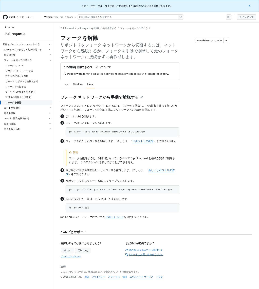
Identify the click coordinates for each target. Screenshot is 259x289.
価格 (124, 276)
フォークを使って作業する (134, 28)
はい (68, 250)
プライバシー (99, 276)
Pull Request (67, 28)
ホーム (9, 27)
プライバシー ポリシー (70, 256)
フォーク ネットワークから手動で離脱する (101, 97)
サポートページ (114, 217)
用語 (86, 276)
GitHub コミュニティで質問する (143, 249)
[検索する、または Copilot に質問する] (130, 17)
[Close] (249, 5)
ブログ (159, 276)
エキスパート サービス (141, 276)
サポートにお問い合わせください (144, 254)
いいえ (83, 250)
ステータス (114, 276)
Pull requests (15, 33)
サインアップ (247, 17)
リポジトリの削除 (143, 141)
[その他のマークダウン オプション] (226, 40)
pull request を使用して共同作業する (96, 28)
